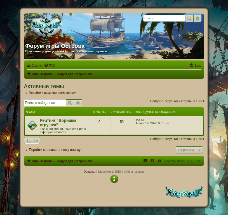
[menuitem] (49, 65)
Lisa (42, 128)
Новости (60, 132)
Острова (88, 171)
